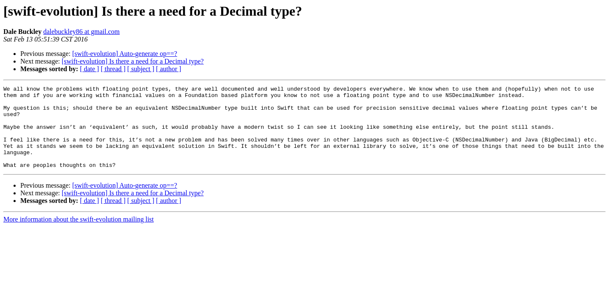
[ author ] (168, 68)
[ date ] (89, 68)
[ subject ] (140, 68)
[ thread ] (113, 68)
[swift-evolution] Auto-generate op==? (124, 53)
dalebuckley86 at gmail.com (81, 31)
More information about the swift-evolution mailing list (78, 235)
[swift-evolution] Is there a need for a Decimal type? (133, 61)
